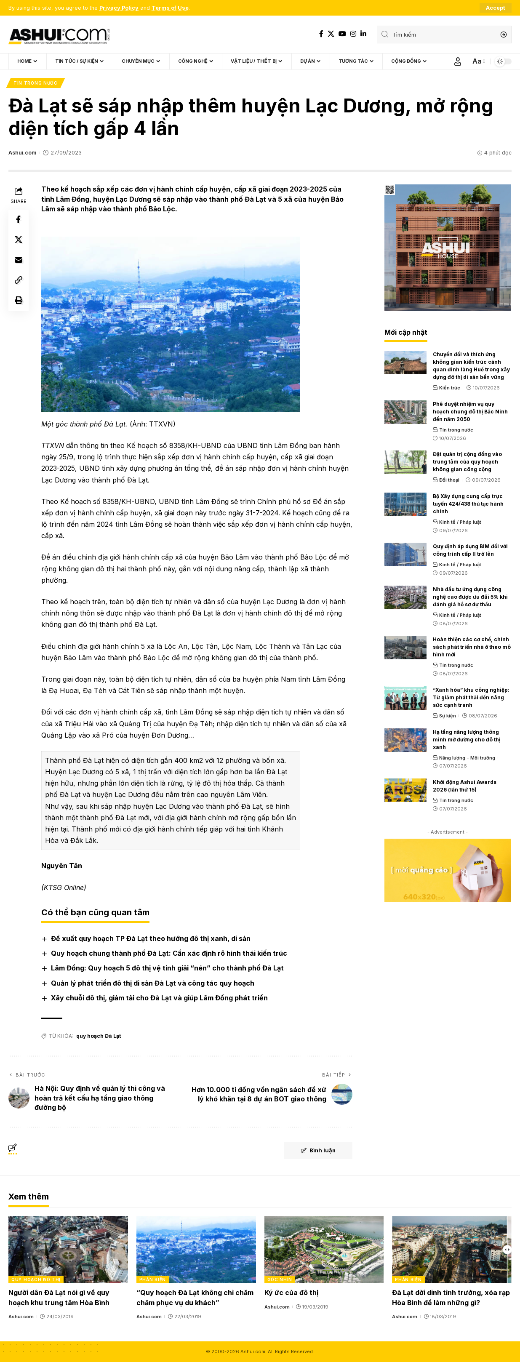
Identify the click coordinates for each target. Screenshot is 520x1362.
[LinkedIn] (363, 34)
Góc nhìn (280, 1279)
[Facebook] (321, 34)
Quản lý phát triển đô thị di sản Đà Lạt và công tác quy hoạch (152, 983)
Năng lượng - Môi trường (467, 758)
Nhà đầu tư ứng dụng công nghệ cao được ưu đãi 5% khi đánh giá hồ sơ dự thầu (470, 597)
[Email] (18, 260)
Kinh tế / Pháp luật (460, 522)
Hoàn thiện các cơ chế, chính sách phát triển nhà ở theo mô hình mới (472, 647)
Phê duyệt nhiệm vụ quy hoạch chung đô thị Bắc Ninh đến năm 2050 (470, 411)
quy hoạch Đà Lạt (98, 1036)
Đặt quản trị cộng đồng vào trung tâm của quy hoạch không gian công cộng (467, 461)
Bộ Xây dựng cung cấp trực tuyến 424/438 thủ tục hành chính (468, 503)
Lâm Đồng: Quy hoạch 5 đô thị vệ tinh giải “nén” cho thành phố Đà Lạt (167, 968)
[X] (330, 34)
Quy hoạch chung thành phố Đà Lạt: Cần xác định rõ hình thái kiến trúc (169, 953)
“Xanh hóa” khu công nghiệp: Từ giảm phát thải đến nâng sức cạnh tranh (471, 697)
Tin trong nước (35, 82)
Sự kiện (447, 716)
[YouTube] (342, 34)
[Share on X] (18, 240)
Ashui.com (22, 152)
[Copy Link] (18, 280)
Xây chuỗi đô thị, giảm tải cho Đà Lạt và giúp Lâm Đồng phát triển (159, 998)
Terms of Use (170, 8)
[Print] (18, 301)
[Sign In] (457, 61)
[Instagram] (353, 34)
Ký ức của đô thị (291, 1292)
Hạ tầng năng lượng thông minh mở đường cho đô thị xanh (466, 739)
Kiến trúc (449, 388)
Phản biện (152, 1279)
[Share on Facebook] (18, 220)
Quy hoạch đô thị (36, 1279)
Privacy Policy (119, 8)
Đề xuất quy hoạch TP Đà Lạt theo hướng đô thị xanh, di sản (151, 938)
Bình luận (318, 1150)
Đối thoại (449, 480)
